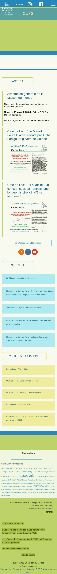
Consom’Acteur (16, 480)
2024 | (8, 472)
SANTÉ (45, 492)
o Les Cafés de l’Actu (27, 533)
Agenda (19, 4)
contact (49, 512)
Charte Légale (28, 555)
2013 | (8, 468)
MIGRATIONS (46, 489)
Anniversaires (5, 476)
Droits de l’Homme (35, 483)
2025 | (13, 472)
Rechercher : (28, 453)
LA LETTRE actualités (41, 486)
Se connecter (19, 569)
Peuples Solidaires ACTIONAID (32, 492)
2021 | (46, 469)
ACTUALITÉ (17, 265)
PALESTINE (17, 492)
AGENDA (17, 81)
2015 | (16, 468)
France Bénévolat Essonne (16, 486)
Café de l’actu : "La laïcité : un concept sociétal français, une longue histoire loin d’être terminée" (28, 190)
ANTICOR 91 (14, 476)
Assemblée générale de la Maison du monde (25, 95)
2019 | (35, 469)
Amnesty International (48, 472)
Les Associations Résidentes (15, 548)
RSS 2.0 (40, 569)
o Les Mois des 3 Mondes (14, 530)
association (28, 475)
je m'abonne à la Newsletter (28, 243)
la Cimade (29, 486)
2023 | (3, 472)
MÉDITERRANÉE (35, 489)
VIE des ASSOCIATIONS (24, 356)
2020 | (41, 469)
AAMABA (24, 472)
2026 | (18, 472)
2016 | (21, 468)
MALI (27, 489)
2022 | (51, 468)
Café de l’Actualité (43, 476)
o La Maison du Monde (12, 523)
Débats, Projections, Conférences (33, 480)
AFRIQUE (30, 472)
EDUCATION (46, 483)
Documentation (12, 483)
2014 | (12, 468)
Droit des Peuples (23, 483)
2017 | (25, 469)
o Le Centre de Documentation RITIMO (20, 539)
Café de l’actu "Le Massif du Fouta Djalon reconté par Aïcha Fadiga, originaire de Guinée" (29, 135)
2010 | (3, 468)
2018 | (30, 469)
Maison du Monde (19, 489)
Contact (30, 569)
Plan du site (5, 569)
